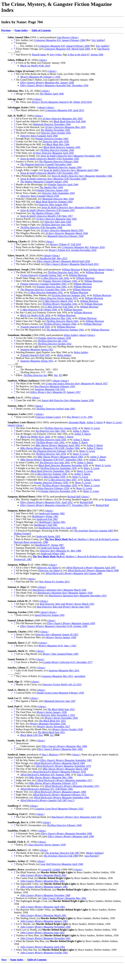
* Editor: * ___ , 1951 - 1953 (36, 368)
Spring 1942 (41, 275)
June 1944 (58, 221)
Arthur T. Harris (95, 422)
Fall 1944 (70, 121)
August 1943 (52, 190)
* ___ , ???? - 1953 (33, 372)
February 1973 (53, 783)
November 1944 (52, 124)
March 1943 (62, 230)
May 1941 (50, 431)
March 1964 (60, 456)
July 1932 (52, 340)
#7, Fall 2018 (65, 244)
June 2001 (55, 408)
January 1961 (44, 886)
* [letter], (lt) (21, 844)
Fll (60, 375)
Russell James (39, 54)
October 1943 (56, 133)
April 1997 (91, 567)
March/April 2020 (63, 261)
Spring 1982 (53, 547)
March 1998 (93, 570)
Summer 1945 (62, 147)
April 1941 (63, 272)
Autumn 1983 (93, 530)
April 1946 (52, 93)
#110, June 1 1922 (57, 645)
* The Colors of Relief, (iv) (28, 676)
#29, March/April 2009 (67, 48)
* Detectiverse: (21, 743)
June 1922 (61, 709)
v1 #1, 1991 (80, 417)
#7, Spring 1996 (85, 54)
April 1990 (71, 836)
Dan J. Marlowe (50, 754)
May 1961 (64, 898)
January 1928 (61, 637)
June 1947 (60, 701)
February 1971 (59, 794)
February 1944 (58, 161)
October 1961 (44, 952)
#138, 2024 (35, 315)
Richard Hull (73, 496)
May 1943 (65, 127)
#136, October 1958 (53, 626)
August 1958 (68, 400)
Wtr (56, 375)
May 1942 (54, 318)
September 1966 (61, 797)
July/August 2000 (73, 573)
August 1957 (47, 210)
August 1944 (65, 167)
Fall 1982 (47, 519)
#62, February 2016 (83, 247)
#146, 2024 (35, 65)
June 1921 (51, 732)
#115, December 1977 (68, 662)
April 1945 (53, 153)
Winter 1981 (45, 516)
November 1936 (58, 491)
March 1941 (62, 321)
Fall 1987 (62, 853)
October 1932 (54, 343)
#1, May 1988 (60, 550)
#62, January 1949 (47, 82)
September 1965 (66, 760)
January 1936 (54, 338)
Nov (31, 735)
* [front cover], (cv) (24, 615)
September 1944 (82, 176)
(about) (41, 107)
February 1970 (59, 771)
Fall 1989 (60, 855)
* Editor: (18, 375)
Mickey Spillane (94, 853)
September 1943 (58, 193)
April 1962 (42, 947)
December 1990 (66, 833)
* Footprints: (20, 43)
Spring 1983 (48, 536)
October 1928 (67, 729)
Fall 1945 (35, 326)
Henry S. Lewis (114, 422)
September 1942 (50, 471)
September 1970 (63, 766)
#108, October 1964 (49, 448)
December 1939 (53, 476)
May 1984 (64, 746)
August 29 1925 (56, 634)
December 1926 (48, 723)
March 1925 (67, 604)
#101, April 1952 (46, 502)
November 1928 (61, 718)
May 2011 (64, 670)
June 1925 (63, 606)
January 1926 (65, 592)
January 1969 (60, 791)
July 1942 (55, 278)
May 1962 (42, 881)
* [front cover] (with (24, 417)
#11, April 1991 (57, 527)
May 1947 (62, 479)
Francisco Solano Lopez (47, 417)
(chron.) (74, 37)
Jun (35, 375)
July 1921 (52, 720)
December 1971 (72, 786)
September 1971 (64, 780)
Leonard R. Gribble (50, 869)
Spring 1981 (52, 522)
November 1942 (59, 304)
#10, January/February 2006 (59, 40)
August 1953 (58, 298)
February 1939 (52, 451)
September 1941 (45, 292)
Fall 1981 (45, 525)
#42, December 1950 (54, 85)
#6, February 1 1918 (40, 76)
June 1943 (51, 286)
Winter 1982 (53, 553)
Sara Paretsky (91, 855)
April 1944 (39, 135)
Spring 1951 (36, 349)
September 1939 (58, 468)
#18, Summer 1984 (45, 774)
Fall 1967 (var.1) (47, 800)
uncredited (79, 676)
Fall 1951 (50, 389)
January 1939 (47, 844)
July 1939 (51, 454)
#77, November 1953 (54, 505)
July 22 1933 (61, 684)
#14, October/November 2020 (72, 250)
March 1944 (39, 196)
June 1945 (56, 219)
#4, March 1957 (77, 383)
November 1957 (49, 173)
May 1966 (51, 777)
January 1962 (44, 921)
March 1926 (59, 590)
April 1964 (57, 445)
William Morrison (71, 269)
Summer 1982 (52, 513)
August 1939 (60, 428)
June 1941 (55, 462)
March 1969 (59, 763)
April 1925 (76, 817)
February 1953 (54, 386)
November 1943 (55, 130)
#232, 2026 (35, 436)
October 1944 (57, 150)
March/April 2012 (72, 264)
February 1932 (59, 808)
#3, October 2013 (54, 581)
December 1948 (41, 227)
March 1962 (43, 875)
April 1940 (61, 864)
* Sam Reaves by (23, 54)
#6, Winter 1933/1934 (62, 102)
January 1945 (44, 181)
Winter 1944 (38, 309)
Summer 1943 (54, 201)
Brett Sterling (90, 269)
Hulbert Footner (22, 533)
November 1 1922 (58, 715)
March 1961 (43, 915)
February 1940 (64, 825)
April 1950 (50, 439)
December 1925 (77, 595)
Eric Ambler (98, 40)
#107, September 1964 (51, 459)
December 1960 (45, 895)
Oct (52, 735)
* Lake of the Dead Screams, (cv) (31, 670)
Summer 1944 (59, 324)
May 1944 (57, 144)
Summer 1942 (69, 295)
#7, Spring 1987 (49, 545)
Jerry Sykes (55, 54)
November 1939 (63, 465)
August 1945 (49, 615)
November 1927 (53, 726)
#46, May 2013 (53, 258)
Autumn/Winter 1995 (60, 654)
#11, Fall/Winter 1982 (46, 789)
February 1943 (60, 281)
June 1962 (42, 932)
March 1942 (57, 301)
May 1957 (46, 216)
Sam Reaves (63, 37)
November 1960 (45, 926)
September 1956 (49, 158)
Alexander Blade (76, 422)
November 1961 (45, 938)
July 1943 (62, 118)
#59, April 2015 (64, 110)
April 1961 (42, 906)
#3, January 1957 (55, 392)
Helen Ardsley (71, 335)
